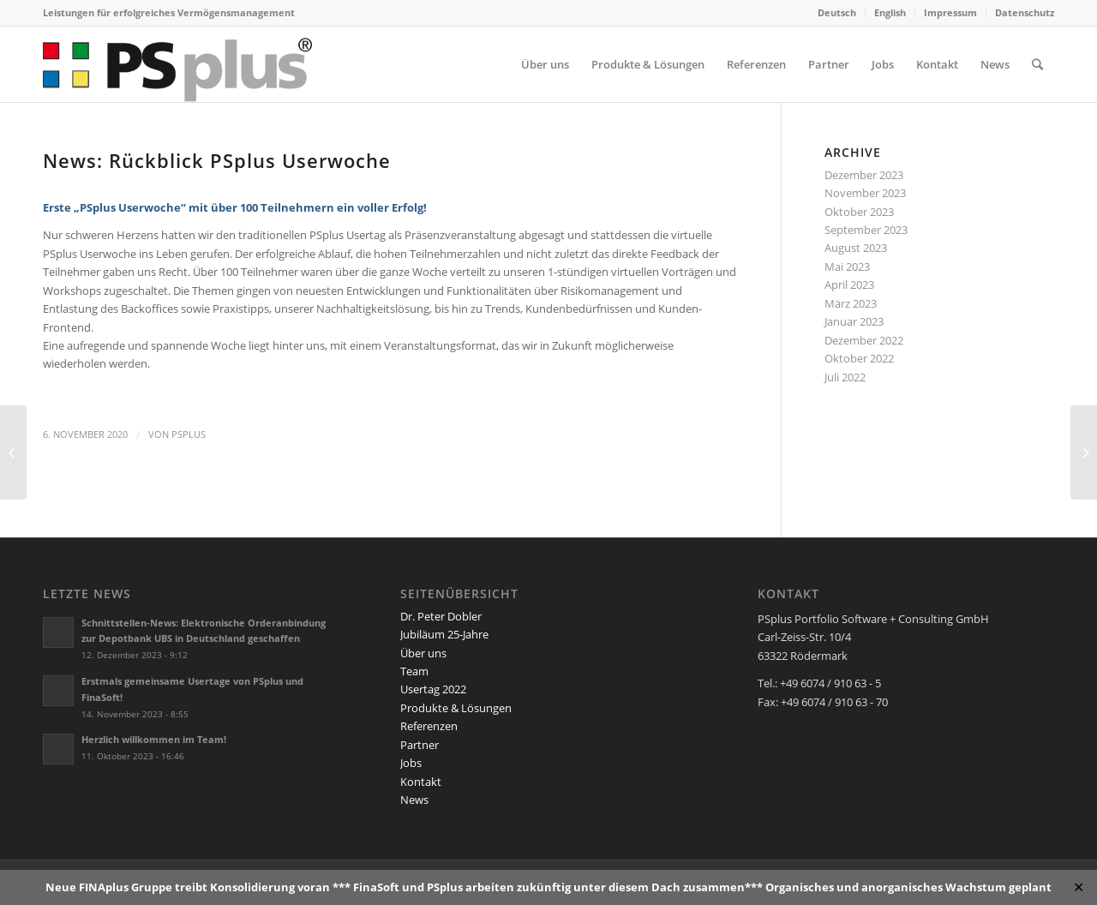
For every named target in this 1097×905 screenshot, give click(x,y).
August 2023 (855, 247)
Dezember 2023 (863, 175)
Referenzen (429, 726)
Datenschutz (1024, 12)
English (890, 12)
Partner (419, 744)
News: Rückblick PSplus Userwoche (217, 160)
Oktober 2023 (859, 211)
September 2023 (866, 229)
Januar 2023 (854, 321)
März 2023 (850, 303)
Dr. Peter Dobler (441, 616)
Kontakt (420, 781)
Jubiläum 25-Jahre (444, 634)
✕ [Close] (1078, 887)
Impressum (950, 12)
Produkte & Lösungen (456, 708)
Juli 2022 (845, 377)
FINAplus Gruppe (125, 887)
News (414, 799)
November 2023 (865, 193)
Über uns (423, 653)
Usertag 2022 (433, 689)
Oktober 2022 (859, 358)
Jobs (411, 762)
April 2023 (849, 284)
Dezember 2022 (863, 340)
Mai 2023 (847, 266)
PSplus (188, 435)
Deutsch (837, 12)
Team (414, 671)
